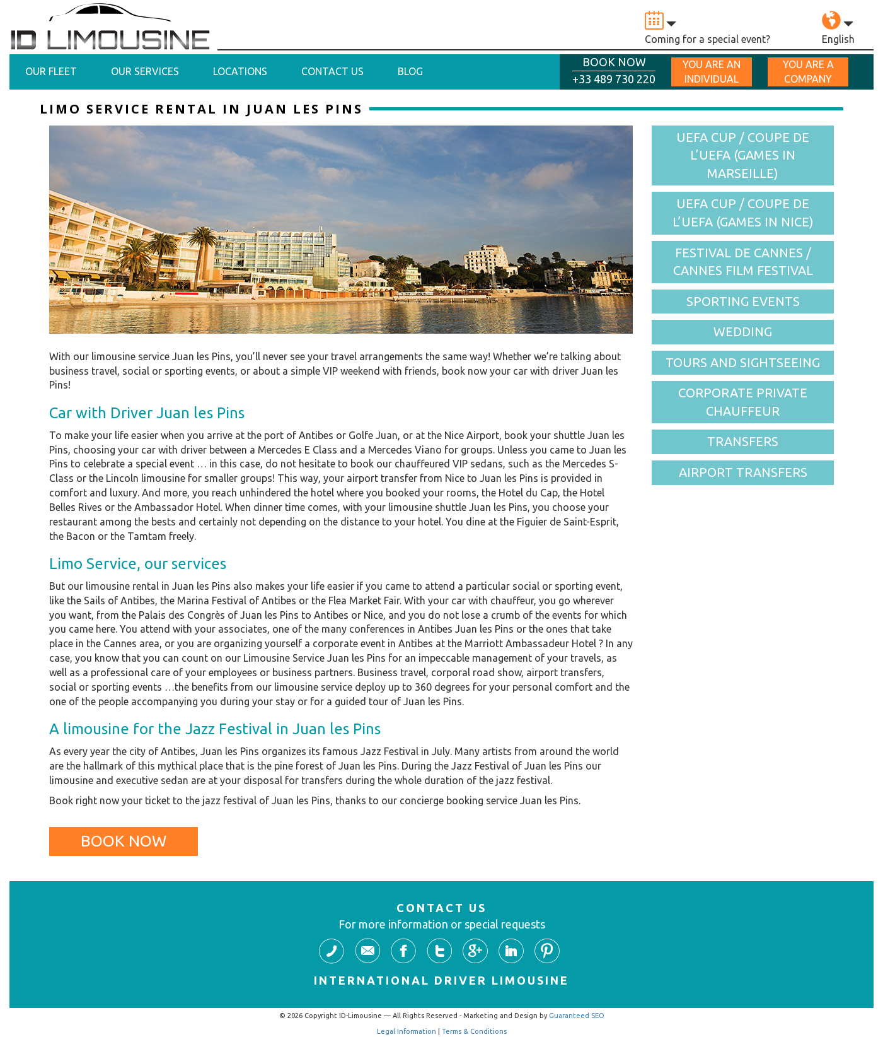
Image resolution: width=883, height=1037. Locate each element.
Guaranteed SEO (576, 1015)
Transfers (742, 441)
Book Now (123, 841)
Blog (410, 71)
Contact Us (332, 71)
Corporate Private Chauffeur (742, 401)
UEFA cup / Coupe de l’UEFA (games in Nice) (743, 212)
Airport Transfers (743, 472)
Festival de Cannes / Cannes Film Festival (743, 261)
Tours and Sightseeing (743, 362)
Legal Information (406, 1031)
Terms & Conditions (474, 1031)
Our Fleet (51, 71)
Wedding (742, 331)
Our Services (145, 71)
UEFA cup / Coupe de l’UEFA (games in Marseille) (742, 155)
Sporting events (743, 301)
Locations (240, 71)
